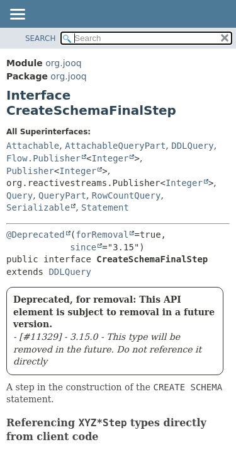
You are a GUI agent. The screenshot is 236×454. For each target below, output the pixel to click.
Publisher (30, 171)
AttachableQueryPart (115, 146)
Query (19, 195)
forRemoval (102, 235)
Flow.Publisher (43, 158)
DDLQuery (192, 146)
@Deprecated (35, 235)
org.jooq (63, 63)
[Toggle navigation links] (17, 15)
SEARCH (40, 38)
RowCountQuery (126, 195)
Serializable (38, 207)
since (83, 247)
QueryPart (62, 195)
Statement (105, 207)
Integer (109, 158)
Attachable (32, 146)
